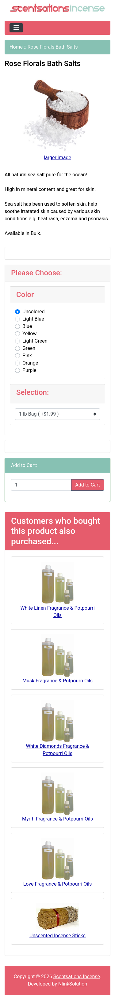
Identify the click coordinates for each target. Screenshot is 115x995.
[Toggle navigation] (16, 27)
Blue (27, 326)
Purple (29, 370)
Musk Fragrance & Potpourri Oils (57, 681)
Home (16, 47)
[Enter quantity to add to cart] (41, 485)
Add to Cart (87, 485)
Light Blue (33, 319)
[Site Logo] (57, 8)
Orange (30, 363)
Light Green (34, 341)
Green (28, 348)
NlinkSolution (72, 984)
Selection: (32, 392)
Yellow (29, 333)
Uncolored (33, 311)
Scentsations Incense (76, 976)
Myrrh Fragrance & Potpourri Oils (57, 819)
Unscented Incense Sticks (57, 935)
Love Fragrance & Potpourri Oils (57, 884)
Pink (27, 355)
